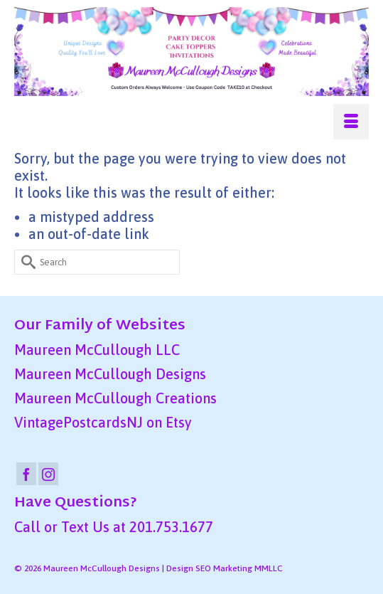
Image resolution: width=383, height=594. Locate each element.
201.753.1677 (171, 527)
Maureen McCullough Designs (110, 374)
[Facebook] (26, 473)
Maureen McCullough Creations (115, 398)
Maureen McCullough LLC (97, 349)
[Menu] (351, 121)
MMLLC (268, 568)
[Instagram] (48, 473)
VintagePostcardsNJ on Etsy (103, 422)
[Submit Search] (25, 262)
